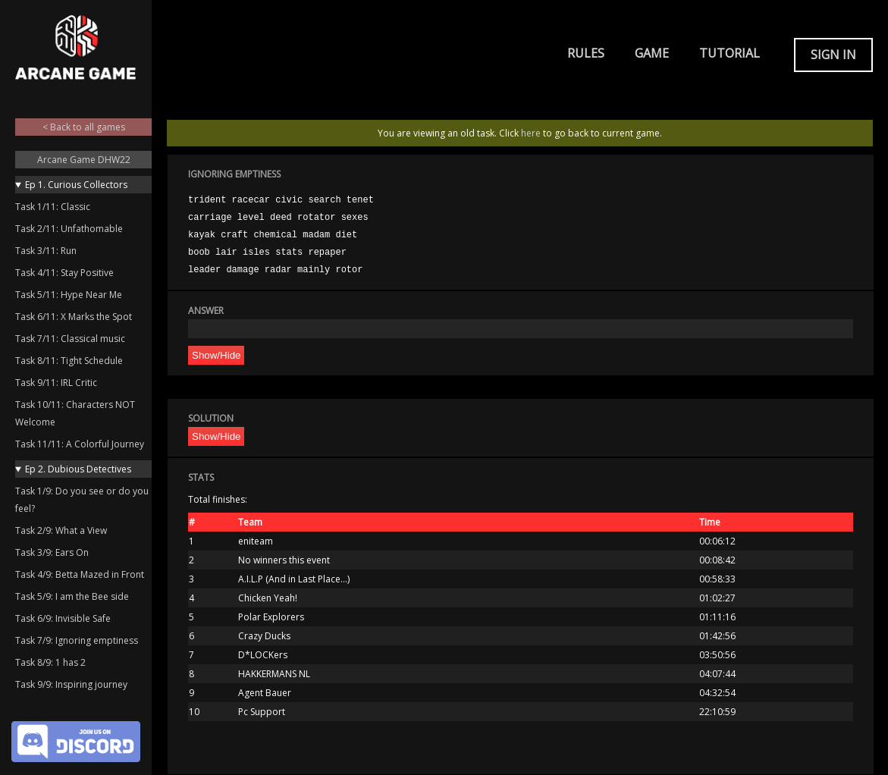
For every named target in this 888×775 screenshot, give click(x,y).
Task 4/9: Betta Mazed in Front (79, 574)
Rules (585, 53)
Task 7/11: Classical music (70, 338)
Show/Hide (216, 355)
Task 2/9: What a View (61, 530)
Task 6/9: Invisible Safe (63, 618)
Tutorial (729, 53)
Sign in (833, 54)
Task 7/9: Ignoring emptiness (76, 640)
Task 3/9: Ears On (52, 552)
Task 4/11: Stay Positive (64, 272)
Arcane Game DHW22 (83, 159)
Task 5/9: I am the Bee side (72, 596)
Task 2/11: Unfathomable (69, 228)
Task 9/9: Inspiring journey (71, 684)
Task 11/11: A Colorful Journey (79, 444)
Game (652, 53)
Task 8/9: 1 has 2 (50, 662)
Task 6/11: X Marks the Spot (73, 316)
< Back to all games (83, 127)
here (531, 133)
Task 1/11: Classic (52, 206)
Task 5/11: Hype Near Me (68, 294)
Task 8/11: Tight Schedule (69, 360)
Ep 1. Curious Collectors (76, 184)
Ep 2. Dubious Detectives (78, 469)
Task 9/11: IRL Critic (56, 382)
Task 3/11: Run (46, 250)
